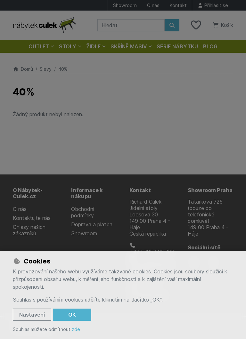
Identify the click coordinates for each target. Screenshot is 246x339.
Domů (23, 69)
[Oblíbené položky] (196, 25)
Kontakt (178, 5)
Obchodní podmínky (82, 212)
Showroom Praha (210, 190)
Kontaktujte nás (32, 218)
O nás (153, 5)
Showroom (125, 5)
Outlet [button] (39, 46)
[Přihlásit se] (212, 5)
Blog (210, 46)
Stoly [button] (67, 46)
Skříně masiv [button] (129, 46)
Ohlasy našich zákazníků (29, 230)
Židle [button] (93, 46)
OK (72, 314)
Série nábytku (177, 46)
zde (76, 329)
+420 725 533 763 (151, 249)
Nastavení (32, 314)
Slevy (46, 69)
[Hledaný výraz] (131, 25)
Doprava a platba (91, 224)
